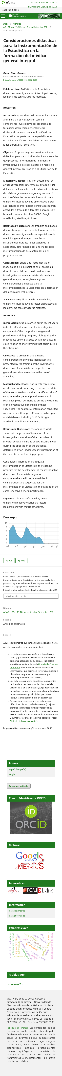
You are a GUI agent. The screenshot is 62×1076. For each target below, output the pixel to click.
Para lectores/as (17, 910)
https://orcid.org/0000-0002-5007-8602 (20, 80)
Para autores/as (17, 915)
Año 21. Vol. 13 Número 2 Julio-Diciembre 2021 (25, 27)
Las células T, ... (15, 984)
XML (22, 560)
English (12, 774)
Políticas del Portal (17, 1027)
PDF (10, 560)
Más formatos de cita (16, 596)
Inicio (6, 23)
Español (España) (17, 769)
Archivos (17, 23)
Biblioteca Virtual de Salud (43, 2)
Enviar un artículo (18, 786)
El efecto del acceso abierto (23, 721)
